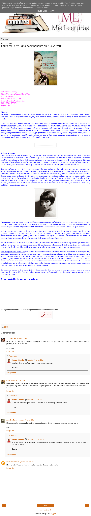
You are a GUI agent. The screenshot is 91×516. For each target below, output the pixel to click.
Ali (7, 338)
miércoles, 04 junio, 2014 (18, 338)
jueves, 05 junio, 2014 (18, 380)
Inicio (45, 505)
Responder (10, 351)
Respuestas (13, 356)
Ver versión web (45, 510)
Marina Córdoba (18, 360)
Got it (51, 11)
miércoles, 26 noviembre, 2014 (24, 462)
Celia (8, 380)
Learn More (42, 11)
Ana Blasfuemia (12, 420)
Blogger (53, 514)
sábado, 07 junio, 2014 (35, 360)
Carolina (9, 462)
